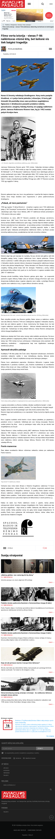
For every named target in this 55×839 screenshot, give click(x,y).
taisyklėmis (23, 753)
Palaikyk (5, 775)
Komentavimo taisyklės (34, 830)
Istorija (20, 25)
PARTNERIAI (6, 773)
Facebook (18, 758)
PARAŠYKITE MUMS (30, 758)
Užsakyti (40, 748)
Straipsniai (14, 25)
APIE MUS (6, 768)
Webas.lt (30, 835)
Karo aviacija (27, 25)
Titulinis (7, 25)
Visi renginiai (50, 736)
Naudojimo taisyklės (20, 830)
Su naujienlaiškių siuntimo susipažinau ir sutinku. (22, 753)
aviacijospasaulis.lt (9, 785)
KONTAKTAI (6, 770)
